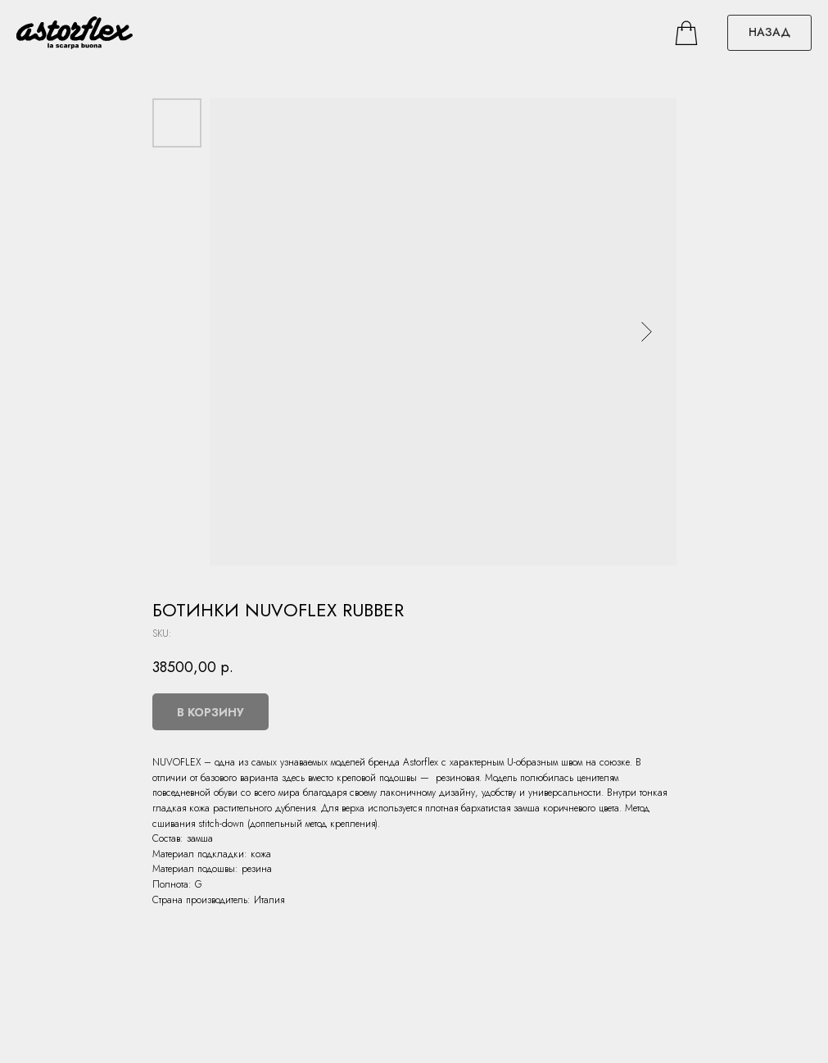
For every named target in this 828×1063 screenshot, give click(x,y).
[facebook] (686, 32)
